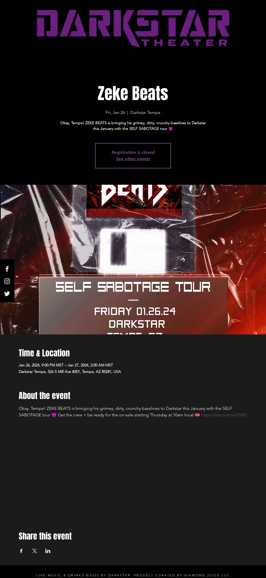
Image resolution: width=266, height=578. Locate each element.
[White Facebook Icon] (7, 269)
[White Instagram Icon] (7, 281)
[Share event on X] (34, 551)
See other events (133, 158)
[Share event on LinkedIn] (47, 551)
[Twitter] (7, 294)
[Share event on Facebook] (21, 551)
